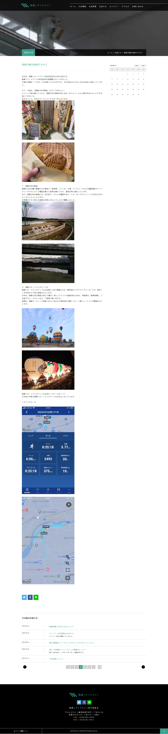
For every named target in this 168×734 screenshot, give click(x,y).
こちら (63, 395)
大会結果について (56, 660)
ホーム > (111, 53)
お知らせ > (119, 53)
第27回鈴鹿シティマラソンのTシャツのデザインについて (71, 644)
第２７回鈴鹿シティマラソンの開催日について (67, 651)
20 (100, 668)
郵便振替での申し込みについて (61, 627)
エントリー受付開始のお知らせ (61, 634)
